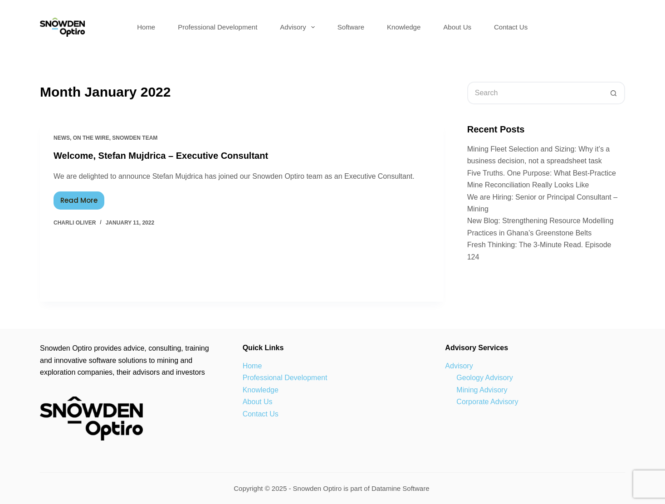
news (62, 138)
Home (146, 27)
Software (350, 27)
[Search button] (613, 93)
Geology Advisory (484, 378)
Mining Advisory (481, 390)
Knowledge (404, 27)
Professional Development (217, 27)
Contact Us (511, 27)
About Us (457, 27)
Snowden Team (134, 138)
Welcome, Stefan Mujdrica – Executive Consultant (161, 156)
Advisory (299, 27)
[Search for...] (534, 93)
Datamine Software (401, 488)
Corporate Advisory (487, 402)
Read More (82, 198)
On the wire (91, 138)
